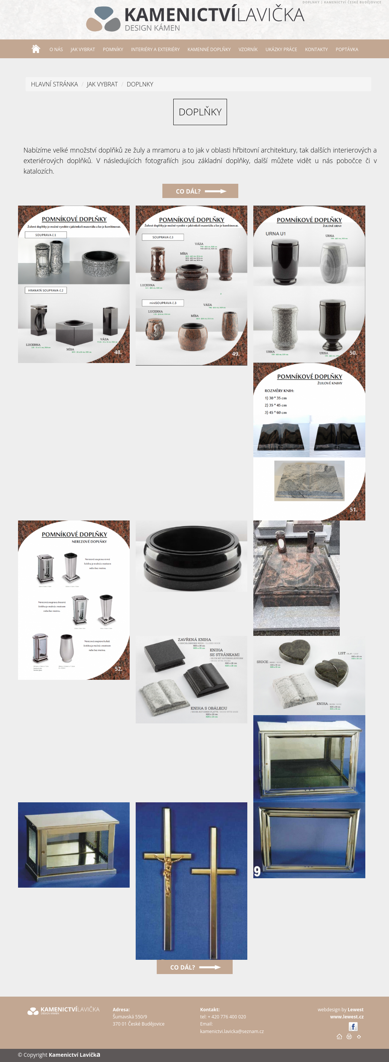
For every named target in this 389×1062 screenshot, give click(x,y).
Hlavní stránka (54, 84)
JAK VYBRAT (102, 84)
